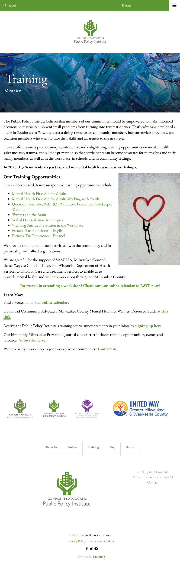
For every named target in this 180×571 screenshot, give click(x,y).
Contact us (107, 348)
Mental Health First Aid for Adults (39, 193)
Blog (112, 447)
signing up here (148, 325)
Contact (152, 482)
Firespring (99, 556)
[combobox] (27, 6)
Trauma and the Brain (29, 214)
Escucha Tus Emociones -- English (38, 230)
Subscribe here (31, 340)
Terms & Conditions (101, 541)
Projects (72, 447)
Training (93, 447)
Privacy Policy (77, 541)
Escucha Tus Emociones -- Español (38, 235)
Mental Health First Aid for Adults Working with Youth (55, 198)
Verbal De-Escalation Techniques (37, 219)
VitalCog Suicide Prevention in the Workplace (47, 225)
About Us (51, 447)
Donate (126, 5)
